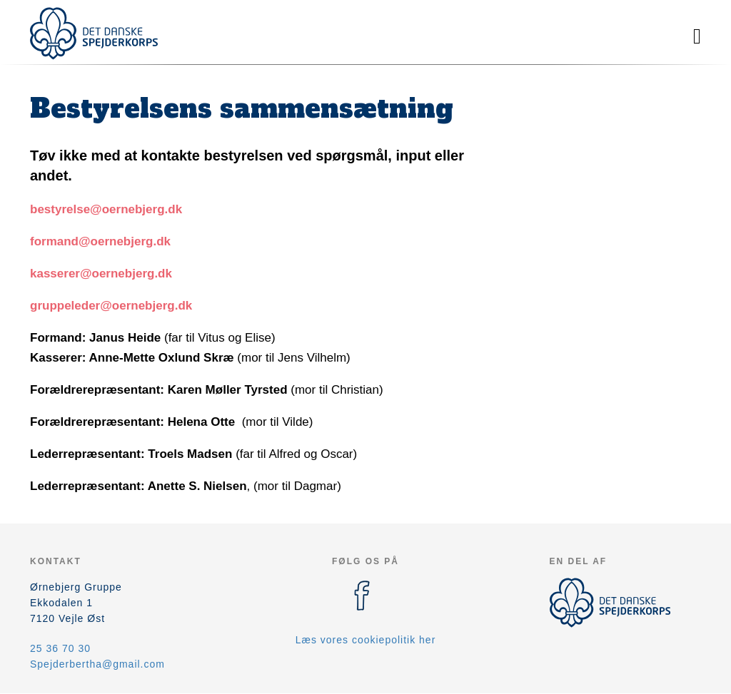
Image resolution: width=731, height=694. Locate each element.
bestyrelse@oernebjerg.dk (106, 209)
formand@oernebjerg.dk (100, 241)
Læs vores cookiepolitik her (366, 639)
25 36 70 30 (60, 648)
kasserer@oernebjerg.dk (101, 273)
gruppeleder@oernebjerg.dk (111, 305)
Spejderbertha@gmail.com (97, 664)
